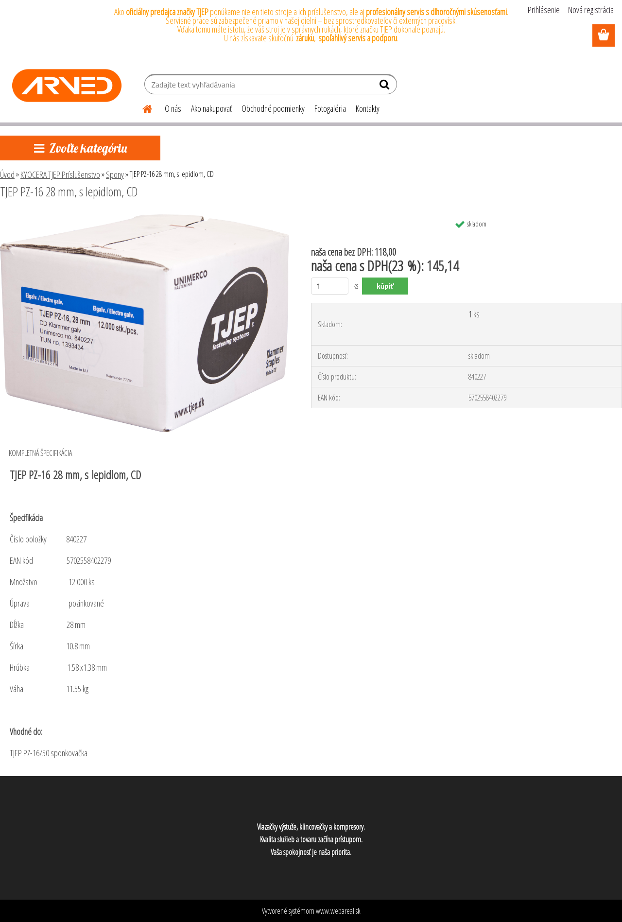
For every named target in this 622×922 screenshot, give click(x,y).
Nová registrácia (591, 10)
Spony (115, 174)
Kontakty (368, 108)
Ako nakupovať (211, 108)
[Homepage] (141, 107)
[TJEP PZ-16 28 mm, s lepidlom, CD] (144, 218)
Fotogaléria (330, 108)
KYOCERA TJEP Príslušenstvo (60, 174)
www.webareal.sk (338, 910)
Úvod (7, 174)
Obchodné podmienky (273, 108)
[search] (386, 86)
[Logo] (67, 85)
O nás (173, 108)
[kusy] (329, 286)
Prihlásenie (544, 10)
